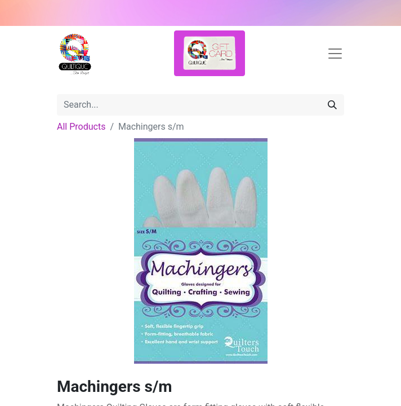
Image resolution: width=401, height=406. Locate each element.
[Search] (332, 105)
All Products (81, 126)
